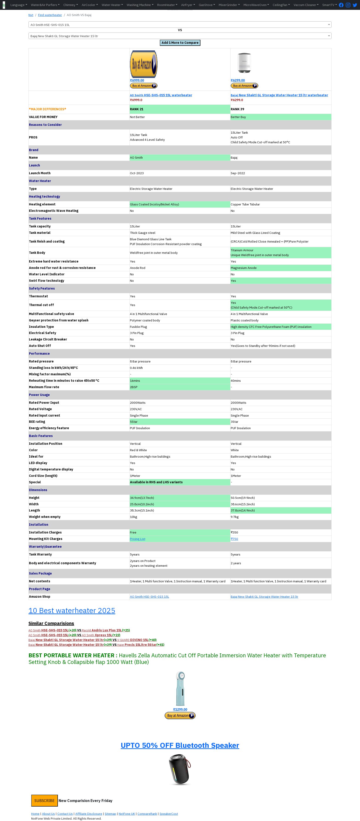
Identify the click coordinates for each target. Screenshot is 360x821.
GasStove (206, 5)
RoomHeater (166, 5)
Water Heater (111, 5)
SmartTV (328, 5)
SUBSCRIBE (44, 800)
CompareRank (147, 814)
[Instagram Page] (349, 5)
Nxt (30, 15)
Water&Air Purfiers (44, 5)
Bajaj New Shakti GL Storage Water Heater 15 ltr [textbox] (64, 36)
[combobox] (180, 24)
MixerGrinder (228, 5)
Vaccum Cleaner (305, 5)
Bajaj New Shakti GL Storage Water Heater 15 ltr (264, 596)
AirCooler (88, 5)
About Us (48, 814)
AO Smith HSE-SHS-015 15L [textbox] (50, 25)
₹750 (234, 539)
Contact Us (65, 814)
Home (35, 814)
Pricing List (137, 539)
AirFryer (186, 5)
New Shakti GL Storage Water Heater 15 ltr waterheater (279, 95)
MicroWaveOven (255, 5)
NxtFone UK (127, 814)
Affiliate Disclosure (88, 814)
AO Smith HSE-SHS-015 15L (149, 596)
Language (18, 5)
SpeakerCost (169, 814)
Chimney (69, 5)
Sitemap (110, 814)
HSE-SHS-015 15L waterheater (161, 95)
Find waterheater (50, 15)
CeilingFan (280, 5)
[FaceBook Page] (342, 5)
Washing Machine (139, 5)
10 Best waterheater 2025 (71, 610)
